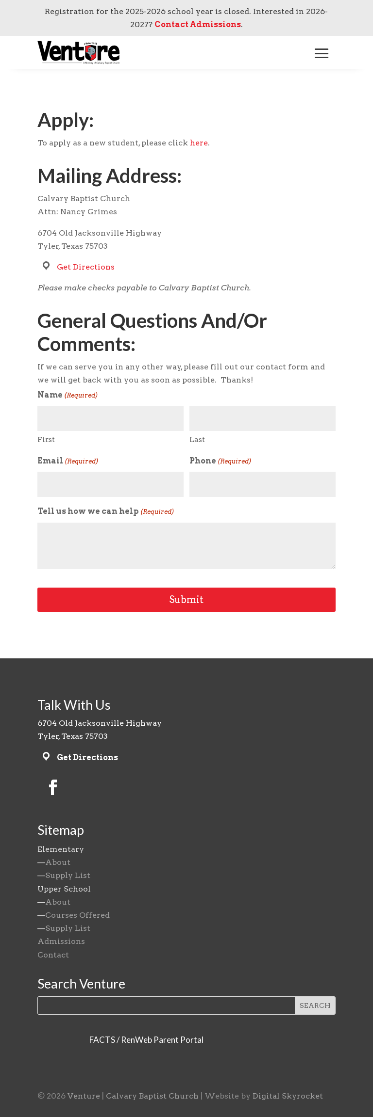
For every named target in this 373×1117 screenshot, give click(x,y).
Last (197, 439)
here (199, 142)
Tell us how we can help (105, 511)
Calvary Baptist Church (152, 1096)
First (46, 439)
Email (68, 461)
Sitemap (60, 830)
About (57, 862)
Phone (220, 461)
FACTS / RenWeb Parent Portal (146, 1040)
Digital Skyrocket (288, 1096)
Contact (53, 954)
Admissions (61, 941)
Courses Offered (77, 915)
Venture (84, 1096)
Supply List (67, 875)
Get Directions (86, 266)
